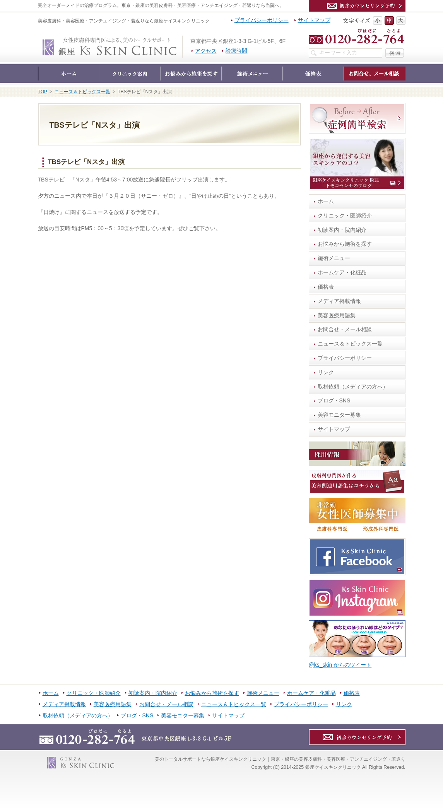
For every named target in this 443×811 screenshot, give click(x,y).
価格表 (326, 287)
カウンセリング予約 (357, 6)
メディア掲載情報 (339, 301)
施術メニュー (334, 258)
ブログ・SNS (334, 400)
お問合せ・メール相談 (345, 329)
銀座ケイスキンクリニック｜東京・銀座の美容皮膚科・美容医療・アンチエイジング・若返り (182, 39)
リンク (326, 372)
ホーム (326, 201)
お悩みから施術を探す (345, 244)
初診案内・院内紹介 (342, 230)
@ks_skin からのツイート (340, 665)
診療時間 (236, 51)
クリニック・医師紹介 (345, 215)
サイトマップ (334, 429)
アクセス (206, 51)
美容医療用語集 (337, 315)
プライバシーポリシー (345, 358)
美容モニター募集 (339, 415)
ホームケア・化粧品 (342, 272)
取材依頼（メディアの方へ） (353, 386)
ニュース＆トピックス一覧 (350, 343)
